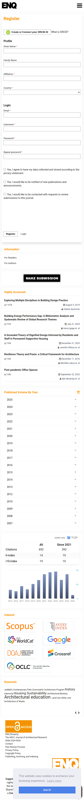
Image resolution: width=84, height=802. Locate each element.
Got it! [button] (47, 790)
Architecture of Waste (14, 701)
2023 (42, 414)
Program (60, 689)
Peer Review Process (15, 747)
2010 (42, 501)
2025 (42, 399)
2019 (42, 443)
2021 (42, 428)
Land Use (56, 698)
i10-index (11, 561)
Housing (20, 693)
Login (23, 234)
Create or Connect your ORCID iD (27, 32)
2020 (42, 435)
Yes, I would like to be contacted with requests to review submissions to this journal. (36, 196)
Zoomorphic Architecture (44, 689)
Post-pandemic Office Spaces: (21, 369)
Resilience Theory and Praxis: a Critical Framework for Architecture (41, 354)
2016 (42, 465)
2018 (42, 450)
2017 (42, 457)
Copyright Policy (13, 753)
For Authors (10, 263)
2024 (42, 406)
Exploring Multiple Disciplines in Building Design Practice (36, 300)
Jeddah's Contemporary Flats (18, 689)
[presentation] (30, 215)
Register (10, 234)
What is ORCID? (59, 32)
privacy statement (13, 173)
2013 (42, 486)
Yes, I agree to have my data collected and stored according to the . (41, 171)
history (70, 689)
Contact (9, 744)
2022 (42, 421)
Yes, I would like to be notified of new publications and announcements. (35, 184)
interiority (9, 693)
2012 (42, 494)
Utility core (66, 698)
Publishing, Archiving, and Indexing (21, 756)
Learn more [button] (54, 780)
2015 (42, 472)
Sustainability (37, 693)
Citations (11, 549)
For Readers (10, 257)
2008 (42, 515)
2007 (42, 523)
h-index (10, 555)
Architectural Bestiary (57, 693)
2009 (42, 508)
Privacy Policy (11, 750)
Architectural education (28, 697)
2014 (42, 479)
